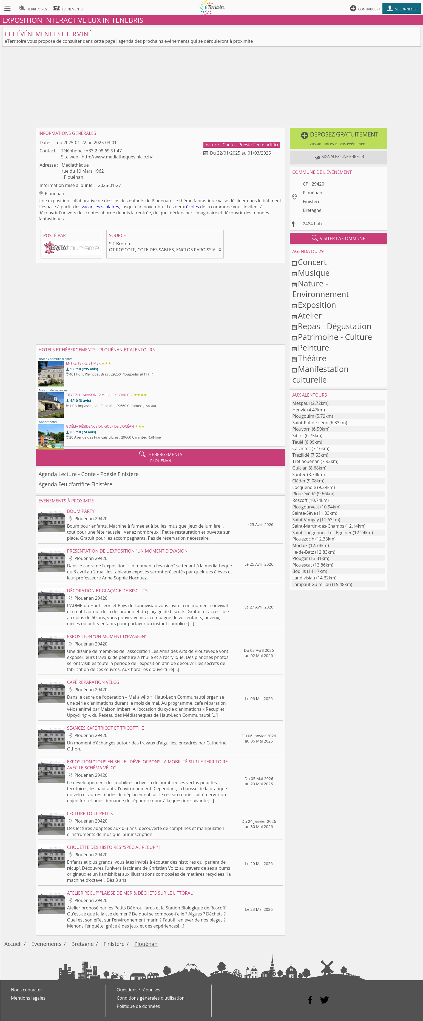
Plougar (300, 558)
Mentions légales (28, 998)
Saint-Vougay (305, 520)
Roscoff (299, 500)
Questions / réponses (138, 990)
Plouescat (302, 565)
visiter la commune (338, 238)
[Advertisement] (211, 87)
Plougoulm (303, 416)
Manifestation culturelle (320, 374)
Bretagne (312, 210)
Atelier (310, 315)
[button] (338, 138)
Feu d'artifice (266, 145)
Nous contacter (26, 990)
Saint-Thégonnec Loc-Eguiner (321, 533)
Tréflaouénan (306, 461)
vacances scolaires (100, 207)
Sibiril (297, 436)
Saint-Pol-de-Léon (310, 423)
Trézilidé (301, 455)
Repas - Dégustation (334, 326)
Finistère (311, 201)
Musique (314, 272)
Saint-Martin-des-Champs (318, 526)
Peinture (313, 347)
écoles (192, 207)
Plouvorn (301, 429)
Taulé (297, 442)
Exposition (317, 304)
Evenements (47, 944)
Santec (299, 474)
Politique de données (138, 1006)
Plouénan (312, 193)
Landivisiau (303, 578)
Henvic (299, 410)
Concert (312, 262)
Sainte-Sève (304, 513)
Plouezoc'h (303, 539)
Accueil (13, 944)
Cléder (298, 481)
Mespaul (301, 403)
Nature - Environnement (320, 288)
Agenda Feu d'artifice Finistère (75, 484)
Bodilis (299, 571)
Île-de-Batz (303, 552)
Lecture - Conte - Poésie (228, 145)
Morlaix (300, 545)
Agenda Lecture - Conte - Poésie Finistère (88, 474)
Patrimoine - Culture (335, 336)
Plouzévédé (304, 494)
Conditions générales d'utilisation (151, 998)
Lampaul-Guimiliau (311, 584)
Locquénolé (304, 487)
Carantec (301, 448)
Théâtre (312, 358)
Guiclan (300, 468)
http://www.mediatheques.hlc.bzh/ (117, 157)
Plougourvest (305, 507)
